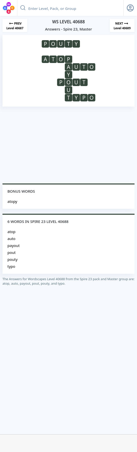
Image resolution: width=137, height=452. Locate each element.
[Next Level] (122, 25)
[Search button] (22, 8)
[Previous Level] (14, 25)
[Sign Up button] (130, 8)
